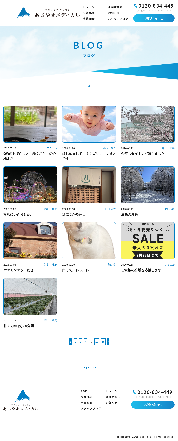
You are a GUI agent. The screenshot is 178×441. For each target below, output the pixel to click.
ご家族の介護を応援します (141, 270)
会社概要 (89, 13)
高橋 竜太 (109, 148)
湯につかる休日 (74, 214)
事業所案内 (115, 7)
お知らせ (114, 13)
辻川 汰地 (50, 264)
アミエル (52, 148)
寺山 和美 (168, 148)
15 (103, 341)
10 (96, 341)
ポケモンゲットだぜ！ (20, 270)
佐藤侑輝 (170, 209)
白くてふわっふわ (75, 270)
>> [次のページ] (108, 341)
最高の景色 (129, 214)
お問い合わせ (154, 18)
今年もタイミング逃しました (143, 153)
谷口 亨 (112, 264)
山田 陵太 (110, 209)
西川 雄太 (50, 209)
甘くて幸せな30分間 (18, 326)
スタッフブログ (118, 18)
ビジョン (89, 7)
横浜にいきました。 (18, 214)
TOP (84, 391)
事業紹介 (89, 18)
